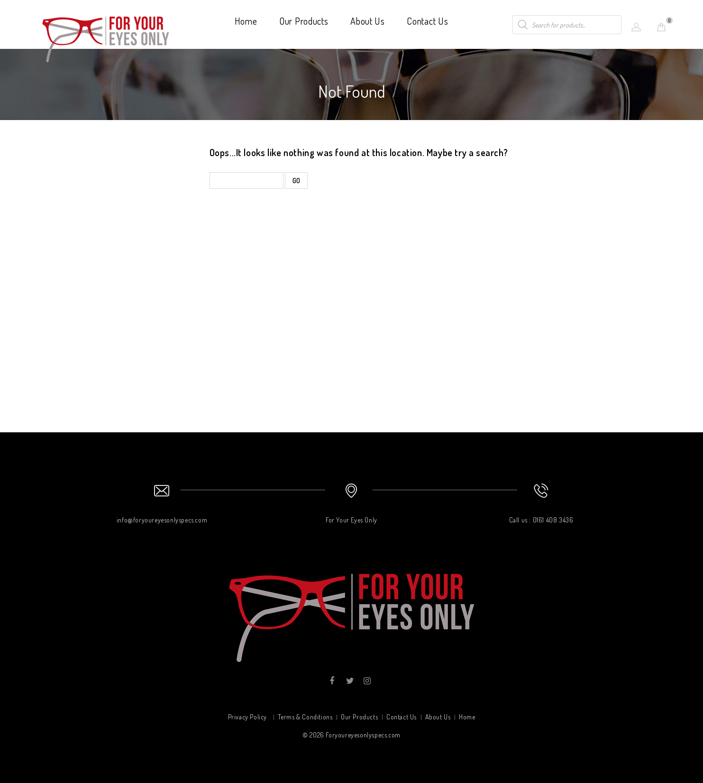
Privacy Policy (247, 717)
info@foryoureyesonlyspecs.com (162, 520)
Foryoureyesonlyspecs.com (363, 735)
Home (246, 21)
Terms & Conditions (305, 717)
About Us (367, 21)
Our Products (303, 21)
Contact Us (427, 21)
